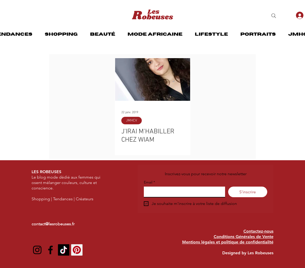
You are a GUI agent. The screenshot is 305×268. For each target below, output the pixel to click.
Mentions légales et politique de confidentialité (227, 242)
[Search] (273, 15)
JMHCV (131, 120)
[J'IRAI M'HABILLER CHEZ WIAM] (152, 79)
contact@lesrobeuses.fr (53, 223)
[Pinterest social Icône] (77, 250)
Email (149, 182)
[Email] (183, 192)
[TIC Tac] (63, 250)
